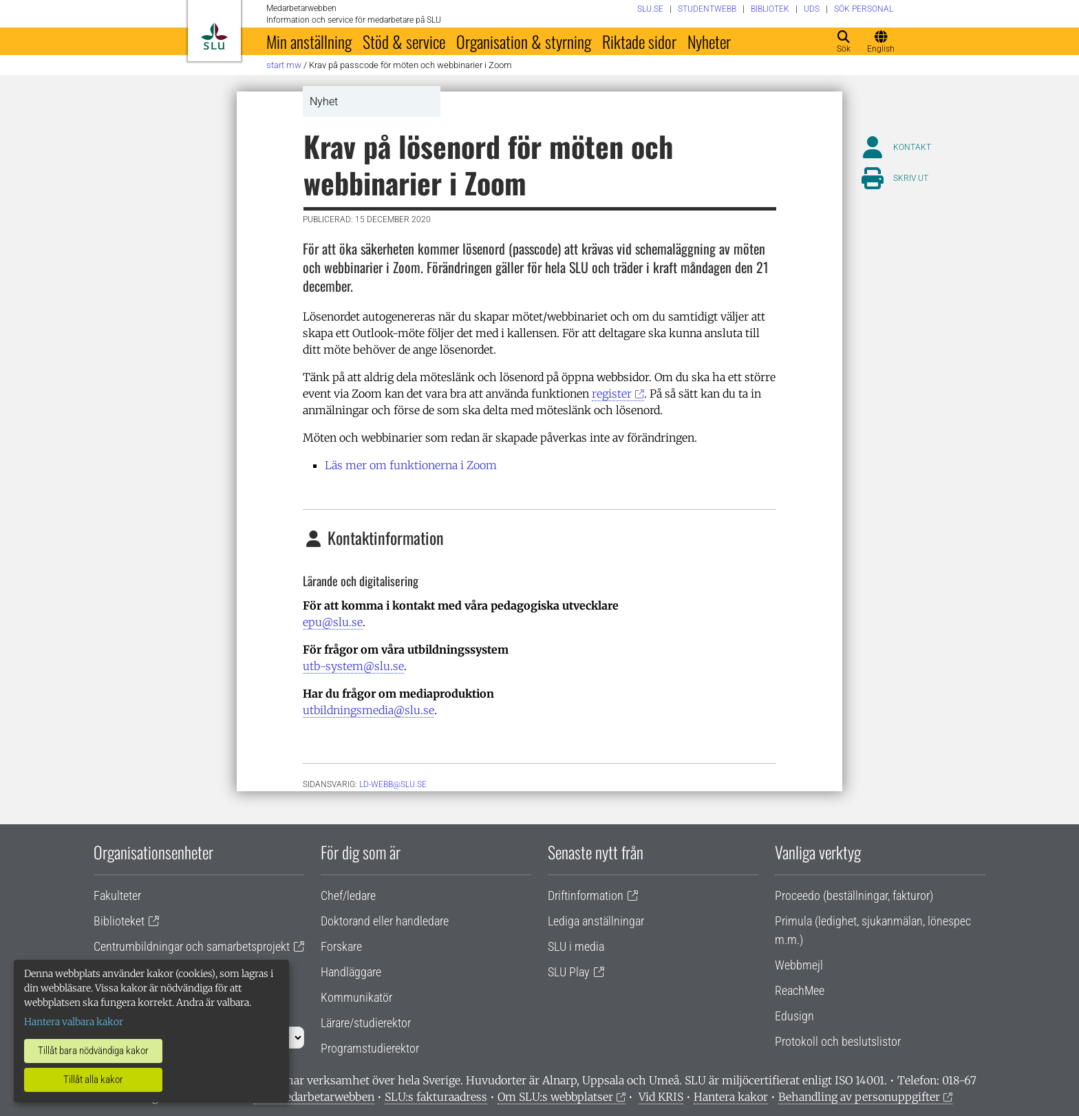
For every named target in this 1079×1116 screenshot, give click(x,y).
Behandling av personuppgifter (859, 1097)
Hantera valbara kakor (73, 1022)
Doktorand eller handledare (385, 921)
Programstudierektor (370, 1048)
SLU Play (569, 972)
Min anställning (309, 41)
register (612, 393)
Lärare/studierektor (366, 1023)
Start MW (283, 65)
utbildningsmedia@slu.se (368, 710)
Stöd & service (404, 41)
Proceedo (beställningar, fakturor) (854, 895)
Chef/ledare (348, 895)
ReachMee (799, 990)
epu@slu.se (333, 622)
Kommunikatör (356, 997)
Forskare (341, 946)
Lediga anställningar (596, 921)
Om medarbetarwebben (313, 1097)
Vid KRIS (661, 1097)
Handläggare (351, 972)
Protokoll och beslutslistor (838, 1041)
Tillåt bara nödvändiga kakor (93, 1050)
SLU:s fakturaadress (436, 1097)
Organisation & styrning (523, 41)
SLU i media (576, 946)
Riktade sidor (639, 41)
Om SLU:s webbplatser (555, 1097)
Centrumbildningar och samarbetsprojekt (192, 946)
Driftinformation (585, 895)
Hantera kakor (731, 1097)
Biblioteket (119, 921)
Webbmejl (799, 965)
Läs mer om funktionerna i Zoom (411, 465)
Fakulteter (117, 895)
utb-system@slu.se (353, 666)
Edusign (794, 1016)
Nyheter (709, 41)
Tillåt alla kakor (93, 1079)
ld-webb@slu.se (393, 784)
